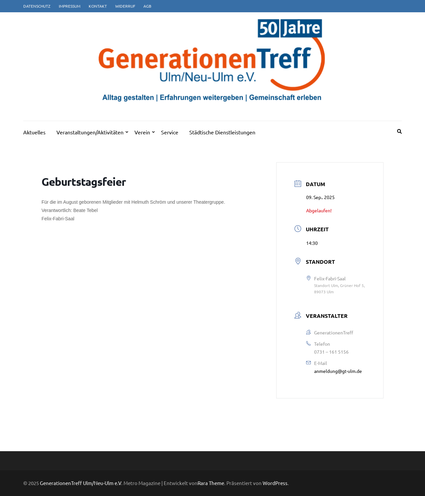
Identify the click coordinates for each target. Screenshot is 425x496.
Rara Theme (211, 483)
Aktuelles (34, 132)
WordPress (275, 483)
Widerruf (125, 6)
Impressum (69, 6)
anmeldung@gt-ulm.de (338, 371)
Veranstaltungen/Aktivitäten (90, 132)
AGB (147, 6)
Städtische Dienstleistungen (222, 132)
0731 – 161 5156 (331, 352)
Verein (142, 132)
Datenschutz (36, 6)
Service (169, 132)
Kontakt (98, 6)
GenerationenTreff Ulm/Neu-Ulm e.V (80, 483)
